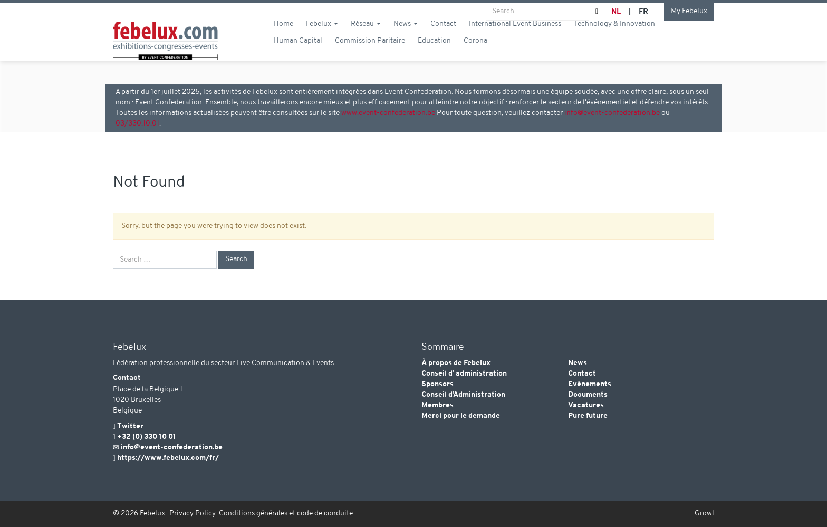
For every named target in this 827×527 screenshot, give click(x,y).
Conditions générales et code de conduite (286, 514)
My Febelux (689, 11)
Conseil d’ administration (464, 374)
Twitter (130, 426)
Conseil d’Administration (463, 395)
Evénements (589, 384)
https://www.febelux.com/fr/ (168, 458)
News (405, 37)
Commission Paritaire (370, 54)
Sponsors (437, 384)
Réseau (366, 37)
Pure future (588, 416)
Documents (588, 395)
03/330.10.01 (137, 124)
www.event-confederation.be (388, 113)
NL (616, 12)
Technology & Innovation (614, 37)
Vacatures (586, 405)
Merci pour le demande (460, 416)
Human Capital (298, 54)
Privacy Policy (192, 514)
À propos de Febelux (456, 363)
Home (283, 37)
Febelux (322, 37)
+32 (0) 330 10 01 (146, 437)
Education (434, 54)
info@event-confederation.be (612, 113)
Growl (704, 514)
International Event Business (515, 37)
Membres (437, 405)
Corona (475, 54)
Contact (443, 37)
